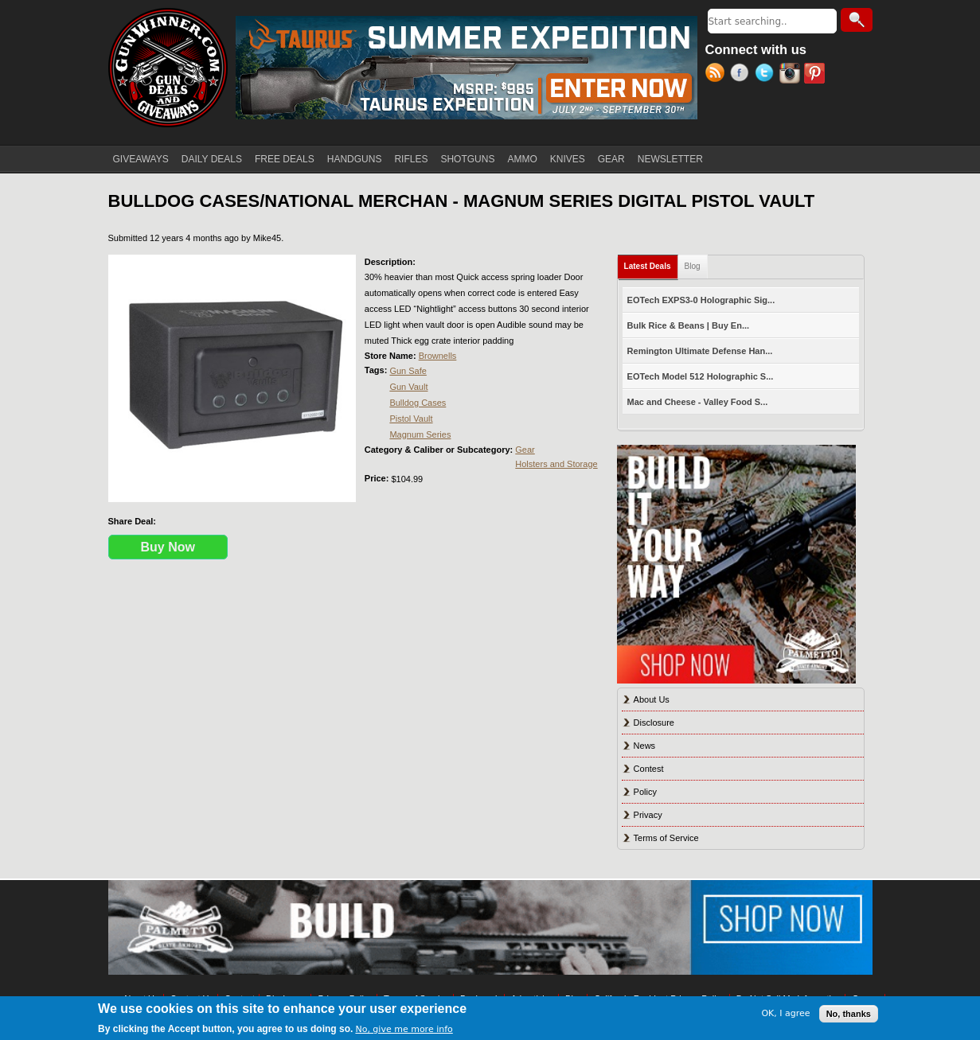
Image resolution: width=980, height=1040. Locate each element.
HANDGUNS (354, 159)
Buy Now (168, 547)
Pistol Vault (410, 418)
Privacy (648, 815)
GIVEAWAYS (141, 159)
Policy (645, 792)
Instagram (791, 75)
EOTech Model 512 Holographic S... (700, 376)
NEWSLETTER (670, 159)
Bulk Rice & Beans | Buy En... (688, 325)
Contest (649, 768)
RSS (717, 75)
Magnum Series (420, 434)
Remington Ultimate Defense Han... (700, 351)
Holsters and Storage (556, 464)
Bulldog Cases (417, 402)
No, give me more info (403, 1029)
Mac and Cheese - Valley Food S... (697, 402)
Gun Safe (407, 371)
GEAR (611, 159)
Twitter (767, 75)
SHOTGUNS (467, 159)
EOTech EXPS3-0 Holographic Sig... (701, 300)
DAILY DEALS (212, 159)
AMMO (522, 159)
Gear (524, 449)
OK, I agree (785, 1013)
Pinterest (816, 75)
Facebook (742, 75)
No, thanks (848, 1014)
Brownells (438, 355)
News (645, 745)
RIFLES (411, 159)
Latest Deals (651, 263)
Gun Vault (408, 386)
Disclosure (654, 722)
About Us (652, 699)
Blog (693, 266)
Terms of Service (666, 838)
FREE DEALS (284, 159)
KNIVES (567, 159)
